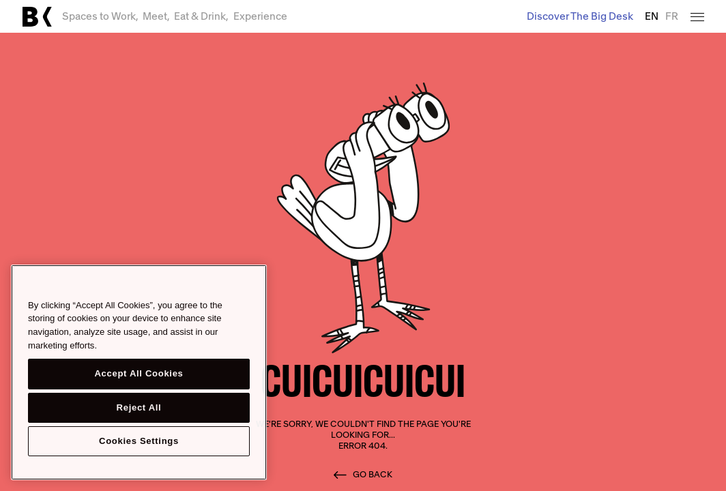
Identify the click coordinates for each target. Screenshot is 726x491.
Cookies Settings (139, 441)
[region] (139, 372)
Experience (260, 16)
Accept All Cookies (138, 373)
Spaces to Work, (100, 16)
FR (671, 16)
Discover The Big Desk (580, 16)
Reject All (139, 407)
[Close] (250, 285)
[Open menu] (697, 16)
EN (651, 16)
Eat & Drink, (201, 16)
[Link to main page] (37, 17)
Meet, (156, 16)
